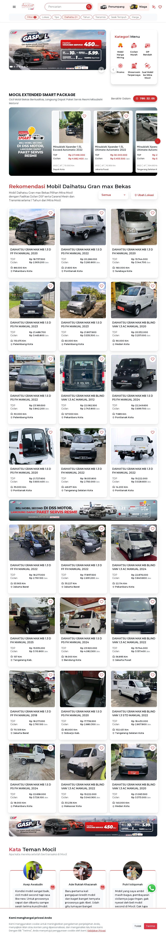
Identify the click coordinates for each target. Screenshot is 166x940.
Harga (135, 17)
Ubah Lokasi (144, 195)
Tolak (137, 926)
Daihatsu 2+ (71, 17)
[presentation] (157, 141)
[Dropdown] (113, 195)
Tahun (86, 17)
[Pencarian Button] (89, 7)
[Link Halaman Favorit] (160, 6)
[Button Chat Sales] (151, 887)
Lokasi (45, 17)
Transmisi (100, 17)
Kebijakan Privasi (97, 930)
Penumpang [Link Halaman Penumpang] (112, 6)
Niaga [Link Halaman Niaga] (138, 6)
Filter (32, 17)
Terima (150, 926)
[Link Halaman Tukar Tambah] (154, 7)
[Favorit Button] (50, 213)
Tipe (56, 17)
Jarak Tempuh (118, 17)
